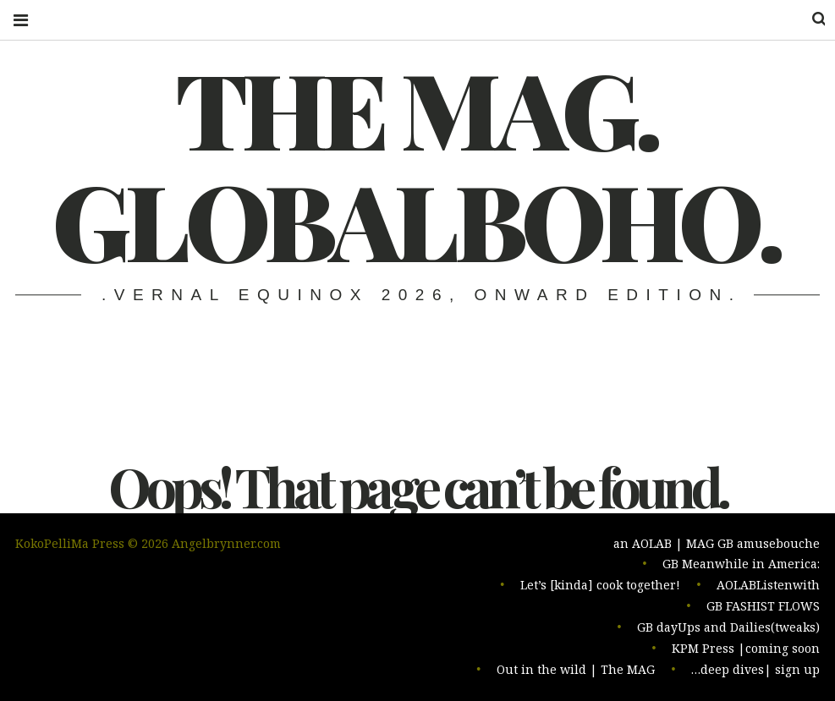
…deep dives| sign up (755, 670)
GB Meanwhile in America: (741, 569)
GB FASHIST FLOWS (763, 609)
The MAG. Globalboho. (416, 163)
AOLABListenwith (768, 589)
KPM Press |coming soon (746, 650)
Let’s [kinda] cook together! (600, 589)
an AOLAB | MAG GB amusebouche (716, 548)
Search (808, 19)
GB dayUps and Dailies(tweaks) (728, 630)
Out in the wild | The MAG (576, 670)
